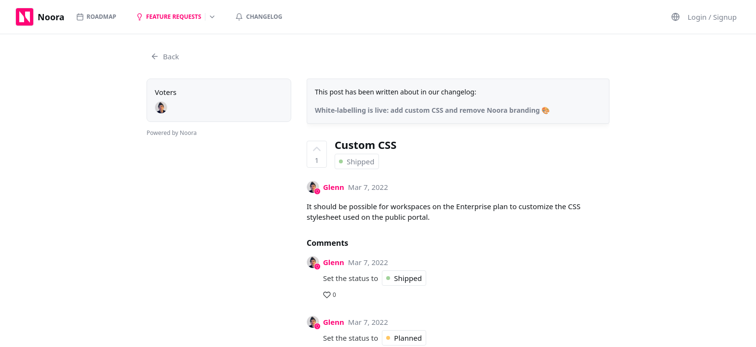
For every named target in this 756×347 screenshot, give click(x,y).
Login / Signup (712, 17)
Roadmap (96, 17)
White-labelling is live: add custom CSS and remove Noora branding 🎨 (432, 110)
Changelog (258, 17)
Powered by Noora (172, 133)
